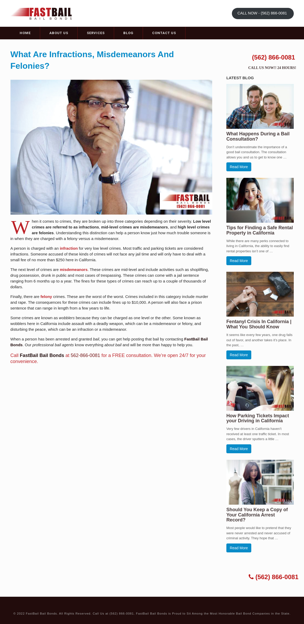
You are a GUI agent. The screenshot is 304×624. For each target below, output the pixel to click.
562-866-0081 (85, 355)
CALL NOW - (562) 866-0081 (262, 13)
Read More (239, 167)
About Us (58, 33)
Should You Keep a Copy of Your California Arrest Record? (257, 515)
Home (25, 33)
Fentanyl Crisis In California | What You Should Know (258, 324)
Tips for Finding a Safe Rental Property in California (259, 230)
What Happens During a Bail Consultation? (258, 136)
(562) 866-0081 (273, 57)
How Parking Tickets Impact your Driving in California (257, 418)
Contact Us (164, 33)
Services (96, 33)
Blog (128, 33)
